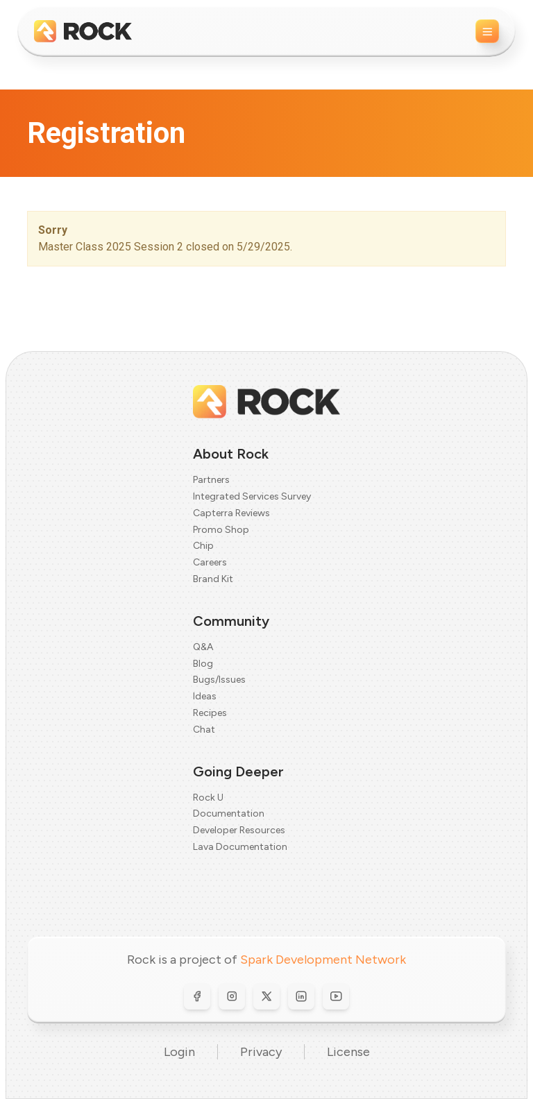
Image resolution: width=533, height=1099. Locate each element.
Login (179, 1051)
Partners (211, 480)
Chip (203, 546)
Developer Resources (239, 830)
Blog (203, 664)
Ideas (205, 696)
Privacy (261, 1051)
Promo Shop (221, 530)
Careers (210, 562)
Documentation (228, 813)
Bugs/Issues (219, 679)
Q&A (203, 647)
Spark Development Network (323, 959)
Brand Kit (213, 579)
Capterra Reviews (231, 513)
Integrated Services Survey (252, 496)
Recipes (210, 713)
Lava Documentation (240, 847)
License (348, 1051)
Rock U (208, 797)
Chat (204, 729)
